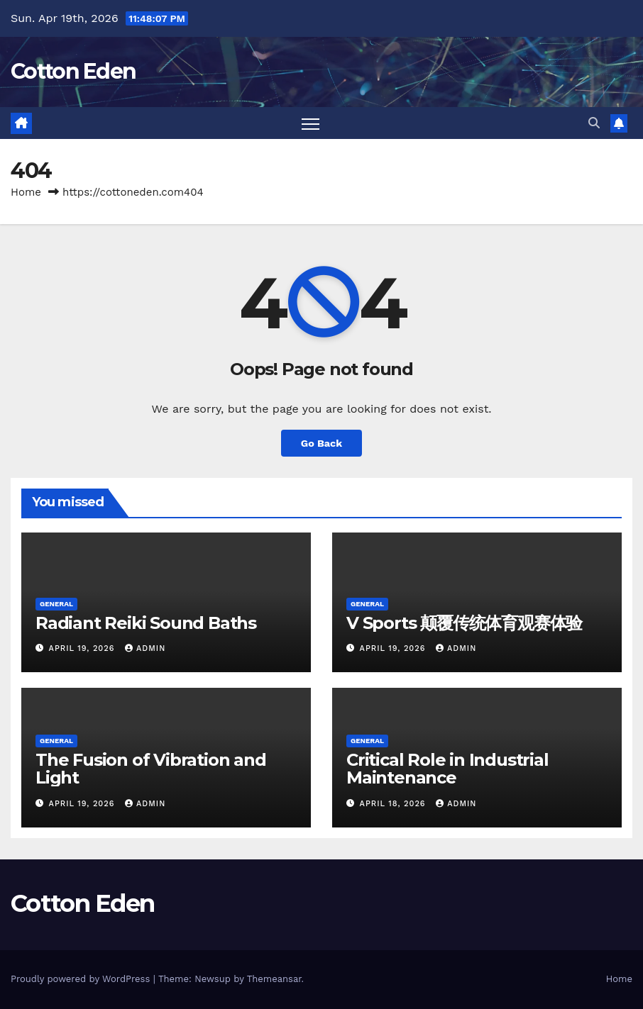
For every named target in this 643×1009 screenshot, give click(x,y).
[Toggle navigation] (310, 123)
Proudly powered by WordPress (82, 979)
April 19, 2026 (83, 648)
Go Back (321, 443)
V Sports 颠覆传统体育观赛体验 (464, 623)
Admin (145, 648)
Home (26, 192)
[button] (594, 123)
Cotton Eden (73, 71)
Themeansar (274, 979)
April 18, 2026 (394, 803)
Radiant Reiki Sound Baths (145, 623)
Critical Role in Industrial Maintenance (447, 768)
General (56, 604)
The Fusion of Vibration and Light (150, 768)
